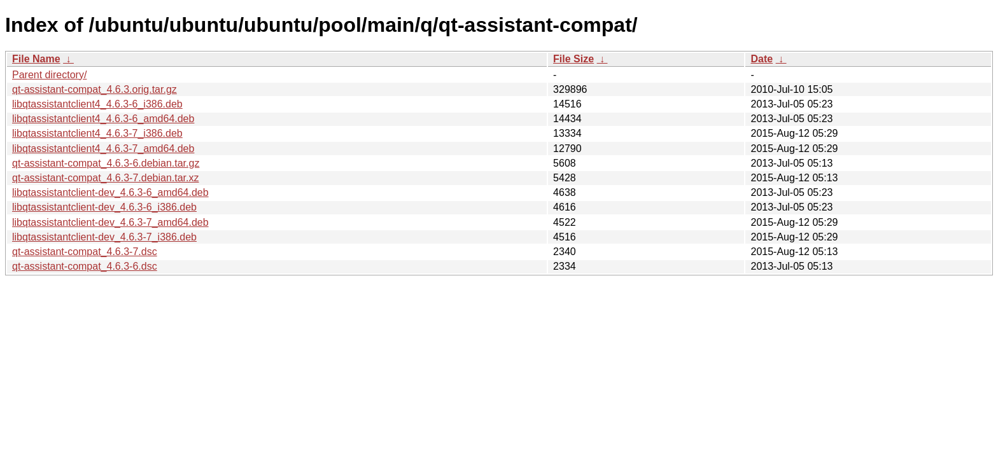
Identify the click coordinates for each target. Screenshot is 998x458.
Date (761, 58)
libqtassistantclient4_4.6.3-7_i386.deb (97, 133)
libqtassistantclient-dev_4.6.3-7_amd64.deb (110, 222)
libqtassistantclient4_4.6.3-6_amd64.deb (103, 118)
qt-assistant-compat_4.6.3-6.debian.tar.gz (105, 163)
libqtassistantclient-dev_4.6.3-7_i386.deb (104, 237)
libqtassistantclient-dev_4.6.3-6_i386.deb (104, 207)
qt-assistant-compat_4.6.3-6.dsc (84, 266)
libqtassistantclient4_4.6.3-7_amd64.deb (103, 148)
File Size (573, 58)
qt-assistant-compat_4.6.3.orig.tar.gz (94, 89)
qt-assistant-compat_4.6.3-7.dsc (84, 251)
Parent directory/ (49, 74)
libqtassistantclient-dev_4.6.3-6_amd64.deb (110, 192)
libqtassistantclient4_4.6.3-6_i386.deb (97, 104)
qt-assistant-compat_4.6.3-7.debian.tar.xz (105, 177)
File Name (36, 58)
